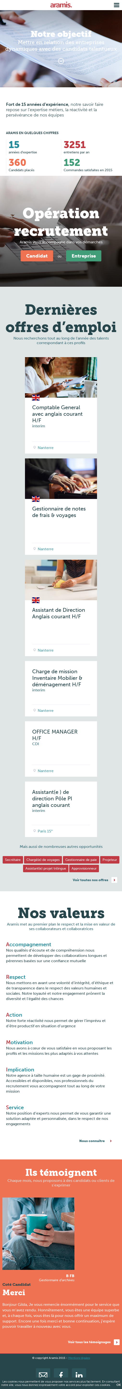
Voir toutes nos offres (90, 880)
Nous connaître (92, 1141)
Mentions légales (79, 1358)
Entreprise (84, 256)
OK (118, 1385)
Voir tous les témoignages (89, 1342)
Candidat (37, 256)
